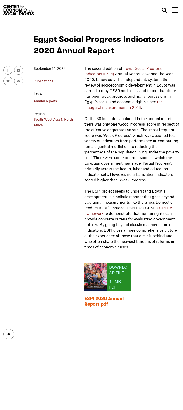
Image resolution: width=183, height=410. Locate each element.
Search (164, 10)
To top (8, 334)
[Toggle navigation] (175, 10)
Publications (43, 81)
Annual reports (45, 101)
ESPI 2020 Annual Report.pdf (104, 301)
